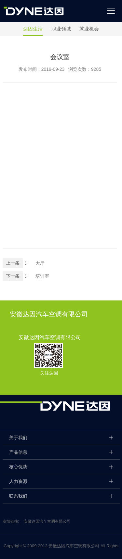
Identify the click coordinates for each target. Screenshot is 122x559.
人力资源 (18, 481)
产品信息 (18, 452)
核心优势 (18, 466)
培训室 (42, 276)
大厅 (40, 263)
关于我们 (18, 437)
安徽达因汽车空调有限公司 (47, 521)
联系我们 (18, 496)
